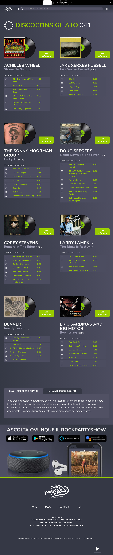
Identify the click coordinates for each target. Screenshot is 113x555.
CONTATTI (64, 507)
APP (80, 507)
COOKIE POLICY (89, 538)
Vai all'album (46, 54)
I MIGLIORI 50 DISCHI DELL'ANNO (56, 522)
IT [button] (107, 9)
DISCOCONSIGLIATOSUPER (44, 519)
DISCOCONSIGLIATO (71, 519)
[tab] (23, 391)
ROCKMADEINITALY (73, 525)
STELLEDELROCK (38, 525)
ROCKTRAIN (55, 525)
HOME (34, 507)
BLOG (48, 507)
